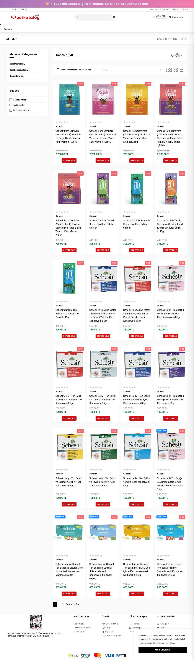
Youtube (23, 9)
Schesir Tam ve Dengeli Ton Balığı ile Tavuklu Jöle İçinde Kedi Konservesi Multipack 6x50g (136, 569)
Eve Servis (154, 9)
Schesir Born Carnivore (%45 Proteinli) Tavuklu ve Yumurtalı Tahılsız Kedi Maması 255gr (136, 136)
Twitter (161, 627)
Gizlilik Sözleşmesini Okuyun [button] (164, 643)
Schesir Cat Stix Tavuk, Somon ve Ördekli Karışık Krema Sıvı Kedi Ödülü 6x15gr (170, 226)
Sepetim (6, 29)
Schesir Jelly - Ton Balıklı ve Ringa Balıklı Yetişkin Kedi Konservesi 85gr (136, 400)
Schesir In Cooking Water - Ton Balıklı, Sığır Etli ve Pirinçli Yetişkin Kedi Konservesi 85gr (136, 315)
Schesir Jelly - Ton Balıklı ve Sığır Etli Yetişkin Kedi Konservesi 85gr (170, 400)
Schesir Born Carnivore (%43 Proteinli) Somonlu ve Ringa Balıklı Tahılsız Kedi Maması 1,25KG (68, 136)
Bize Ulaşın (79, 631)
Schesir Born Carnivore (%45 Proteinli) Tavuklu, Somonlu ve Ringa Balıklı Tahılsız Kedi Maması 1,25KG (170, 138)
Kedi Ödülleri (17, 76)
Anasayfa (162, 39)
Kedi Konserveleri (19, 70)
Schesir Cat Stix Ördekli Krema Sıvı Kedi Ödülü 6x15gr (101, 224)
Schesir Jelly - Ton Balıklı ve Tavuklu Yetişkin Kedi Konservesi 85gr (102, 482)
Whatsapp (135, 627)
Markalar (165, 9)
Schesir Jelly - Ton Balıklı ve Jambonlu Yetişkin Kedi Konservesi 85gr (170, 314)
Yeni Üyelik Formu (110, 624)
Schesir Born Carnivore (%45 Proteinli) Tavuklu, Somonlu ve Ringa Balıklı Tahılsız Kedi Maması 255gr (68, 227)
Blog (14, 9)
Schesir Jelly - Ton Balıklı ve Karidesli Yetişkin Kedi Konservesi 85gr (68, 400)
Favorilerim (176, 17)
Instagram (163, 624)
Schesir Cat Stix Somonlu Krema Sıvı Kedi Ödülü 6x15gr (136, 224)
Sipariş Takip (107, 631)
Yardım (175, 9)
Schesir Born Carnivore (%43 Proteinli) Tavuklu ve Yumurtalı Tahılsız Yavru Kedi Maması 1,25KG (103, 136)
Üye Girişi (106, 627)
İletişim (185, 9)
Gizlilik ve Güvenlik (82, 627)
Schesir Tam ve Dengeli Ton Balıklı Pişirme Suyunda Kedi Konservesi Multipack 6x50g (170, 569)
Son (78, 604)
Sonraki (69, 604)
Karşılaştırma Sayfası (111, 635)
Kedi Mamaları (17, 64)
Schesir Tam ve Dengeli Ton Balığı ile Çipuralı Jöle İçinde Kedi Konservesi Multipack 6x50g (69, 569)
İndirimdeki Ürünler (21, 110)
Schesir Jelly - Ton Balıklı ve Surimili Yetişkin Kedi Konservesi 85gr (68, 482)
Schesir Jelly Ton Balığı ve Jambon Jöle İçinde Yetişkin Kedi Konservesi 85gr (170, 484)
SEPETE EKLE (69, 160)
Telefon (134, 624)
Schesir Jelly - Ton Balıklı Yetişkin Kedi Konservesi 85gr (136, 482)
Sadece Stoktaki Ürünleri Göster (75, 70)
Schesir (184, 39)
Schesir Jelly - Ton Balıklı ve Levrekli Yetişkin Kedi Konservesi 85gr (102, 400)
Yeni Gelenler (18, 105)
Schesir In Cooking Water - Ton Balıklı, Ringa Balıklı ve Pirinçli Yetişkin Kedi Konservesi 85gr (102, 315)
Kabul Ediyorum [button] (162, 649)
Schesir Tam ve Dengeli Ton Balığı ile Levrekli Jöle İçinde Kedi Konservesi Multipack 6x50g (101, 571)
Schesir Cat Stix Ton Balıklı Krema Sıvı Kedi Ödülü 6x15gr (67, 314)
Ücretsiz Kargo (19, 100)
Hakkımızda (79, 624)
